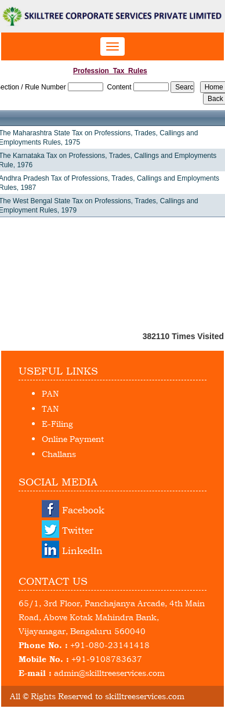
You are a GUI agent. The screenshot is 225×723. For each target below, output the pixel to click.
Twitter (77, 530)
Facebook (83, 510)
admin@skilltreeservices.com (109, 672)
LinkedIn (82, 550)
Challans (59, 453)
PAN (50, 393)
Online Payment (73, 438)
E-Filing (57, 423)
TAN (50, 408)
